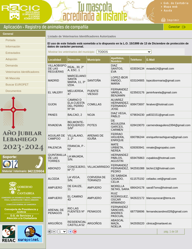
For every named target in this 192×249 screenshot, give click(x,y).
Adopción (11, 59)
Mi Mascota (13, 78)
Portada (10, 40)
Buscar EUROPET (17, 84)
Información (13, 46)
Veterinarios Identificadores (22, 71)
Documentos (13, 90)
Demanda (12, 65)
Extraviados (13, 52)
